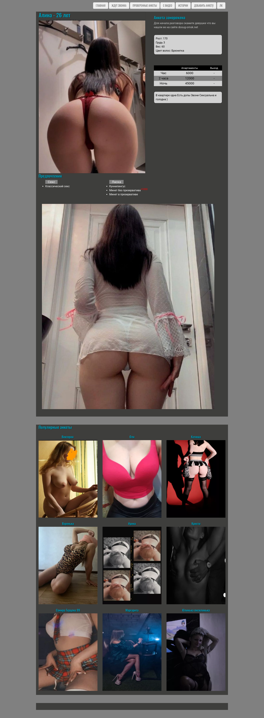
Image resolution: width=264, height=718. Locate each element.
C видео (167, 6)
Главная (100, 6)
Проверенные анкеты (145, 6)
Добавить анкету (203, 6)
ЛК (221, 6)
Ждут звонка (119, 6)
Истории (183, 6)
